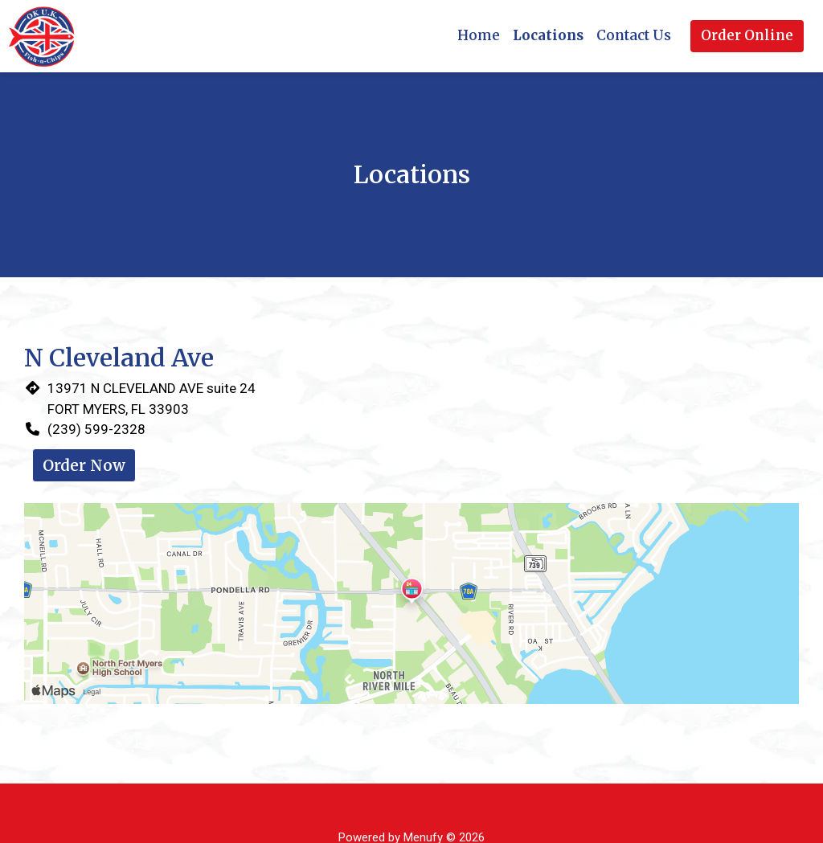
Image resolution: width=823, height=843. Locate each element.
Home (478, 35)
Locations (548, 35)
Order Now (84, 465)
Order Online (747, 35)
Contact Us (633, 35)
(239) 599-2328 (96, 429)
